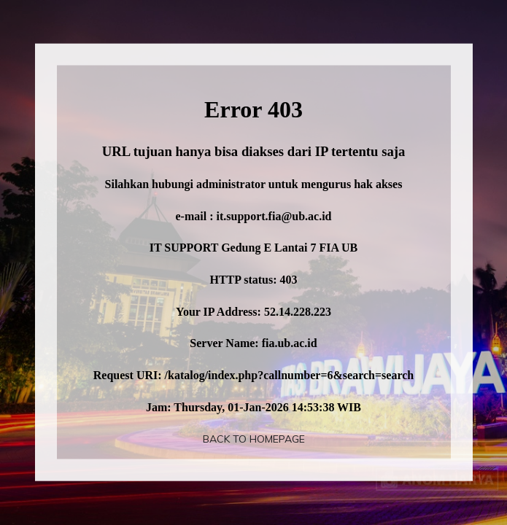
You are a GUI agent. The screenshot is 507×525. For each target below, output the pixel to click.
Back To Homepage (254, 439)
